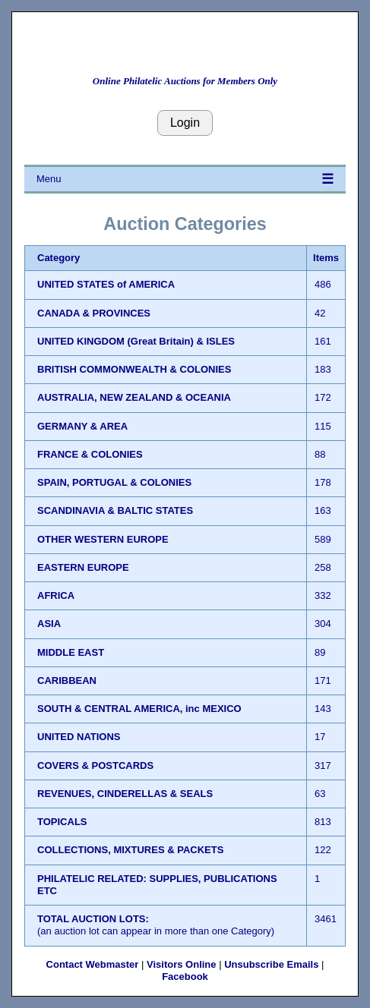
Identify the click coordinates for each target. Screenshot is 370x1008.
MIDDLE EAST (70, 652)
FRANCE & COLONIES (90, 454)
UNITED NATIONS (79, 736)
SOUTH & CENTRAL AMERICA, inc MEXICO (139, 708)
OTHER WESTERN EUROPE (103, 539)
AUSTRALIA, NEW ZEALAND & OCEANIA (134, 397)
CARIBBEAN (66, 680)
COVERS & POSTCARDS (95, 765)
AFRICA (55, 595)
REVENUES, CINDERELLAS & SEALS (125, 793)
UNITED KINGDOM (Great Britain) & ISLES (136, 341)
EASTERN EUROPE (83, 567)
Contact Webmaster (92, 964)
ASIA (49, 623)
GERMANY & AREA (82, 426)
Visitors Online (182, 964)
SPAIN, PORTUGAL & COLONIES (114, 482)
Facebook (185, 976)
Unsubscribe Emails (271, 964)
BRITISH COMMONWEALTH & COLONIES (134, 369)
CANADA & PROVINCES (93, 313)
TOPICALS (62, 821)
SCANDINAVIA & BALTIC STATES (115, 510)
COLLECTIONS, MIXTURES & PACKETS (130, 849)
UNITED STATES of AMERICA (106, 284)
